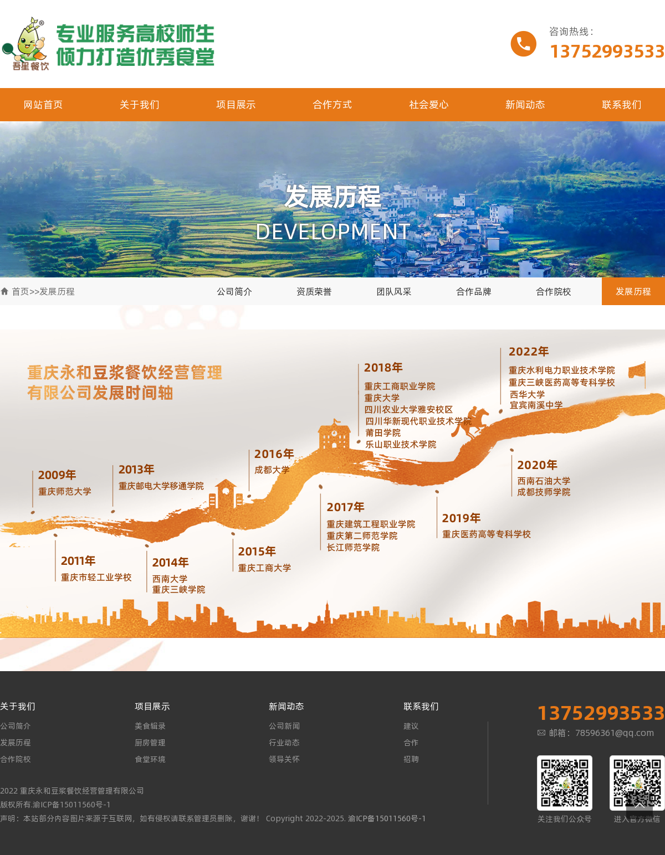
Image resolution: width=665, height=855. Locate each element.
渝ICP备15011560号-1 (387, 818)
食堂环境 (150, 759)
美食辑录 (150, 726)
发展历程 (57, 291)
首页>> (25, 291)
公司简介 (234, 291)
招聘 (411, 759)
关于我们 (140, 104)
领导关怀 (284, 759)
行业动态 (284, 742)
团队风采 (394, 291)
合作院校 (553, 291)
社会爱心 (429, 104)
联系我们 (622, 104)
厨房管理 (150, 742)
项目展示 (236, 104)
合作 (411, 742)
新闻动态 (525, 104)
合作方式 (332, 104)
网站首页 (43, 104)
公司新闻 (284, 726)
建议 (411, 726)
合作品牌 (474, 291)
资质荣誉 (314, 291)
